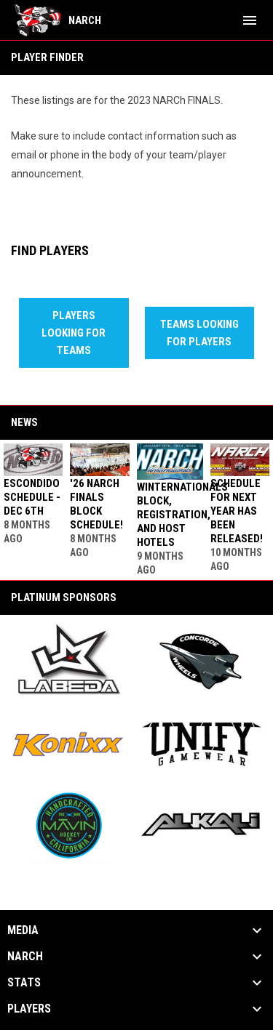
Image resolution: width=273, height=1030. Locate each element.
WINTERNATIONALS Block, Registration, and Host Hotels (182, 514)
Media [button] (23, 930)
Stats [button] (24, 983)
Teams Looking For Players (199, 333)
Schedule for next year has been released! (236, 511)
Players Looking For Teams (73, 333)
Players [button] (29, 1009)
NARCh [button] (25, 956)
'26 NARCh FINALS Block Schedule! (96, 504)
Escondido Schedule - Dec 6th (32, 497)
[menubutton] (249, 20)
